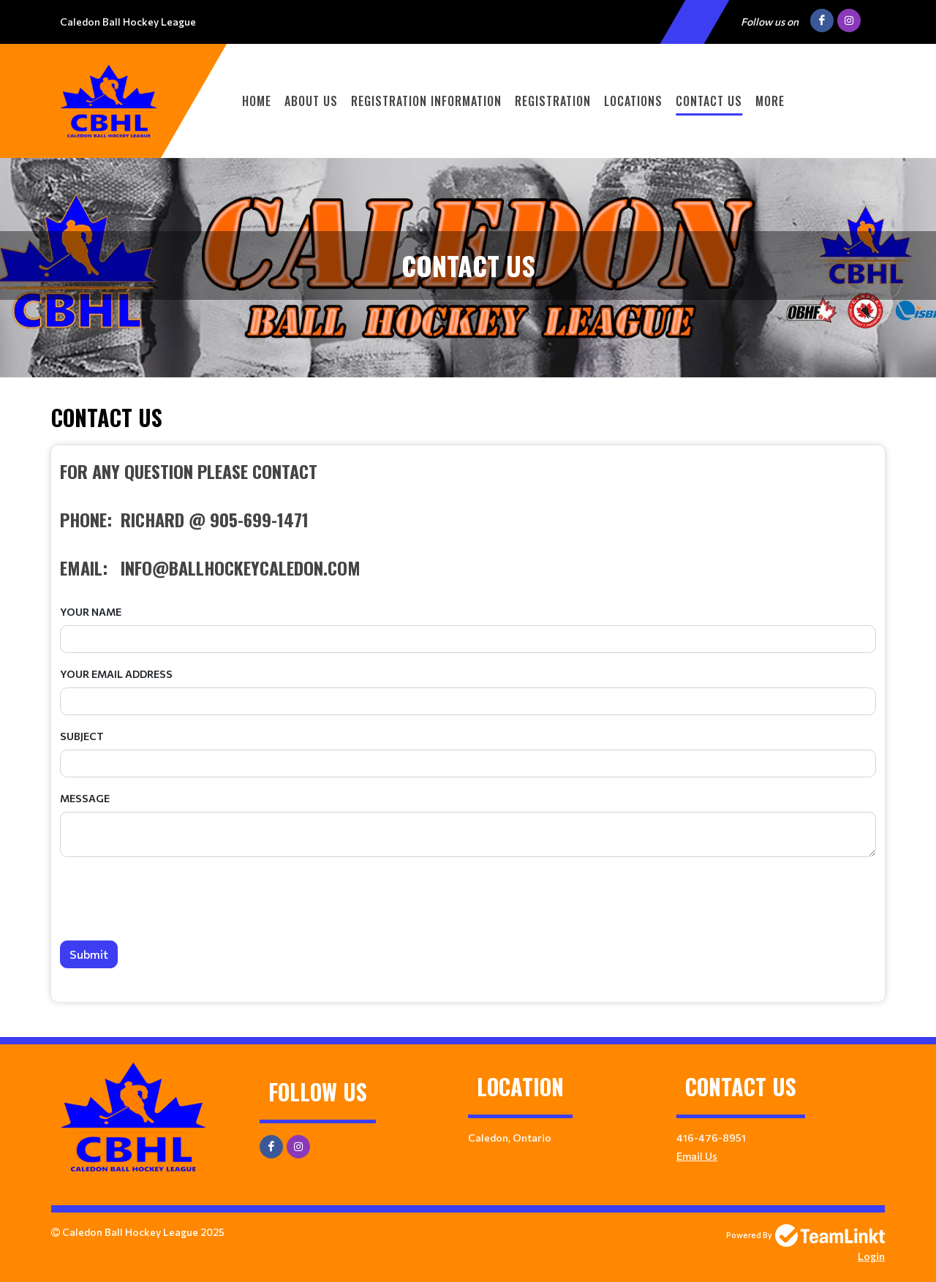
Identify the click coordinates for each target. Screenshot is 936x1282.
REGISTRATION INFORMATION (426, 101)
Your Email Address (116, 674)
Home (256, 101)
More (770, 101)
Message (85, 798)
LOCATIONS (633, 101)
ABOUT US (311, 101)
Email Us (696, 1156)
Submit (88, 954)
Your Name (90, 612)
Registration (553, 101)
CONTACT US (709, 101)
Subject (82, 736)
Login (871, 1256)
